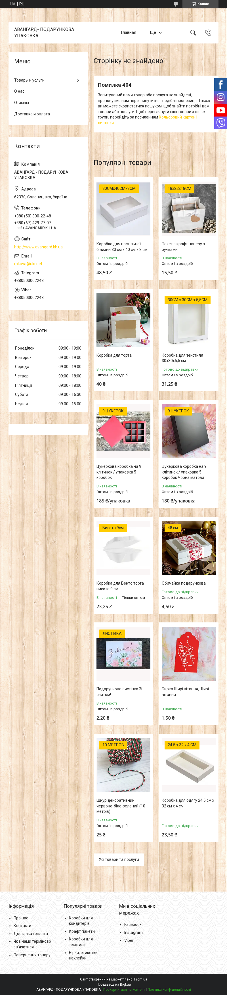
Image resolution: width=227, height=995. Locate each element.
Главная (128, 32)
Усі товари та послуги (119, 859)
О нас (19, 91)
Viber (129, 940)
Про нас (21, 918)
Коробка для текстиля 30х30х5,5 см (182, 358)
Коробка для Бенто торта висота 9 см (120, 586)
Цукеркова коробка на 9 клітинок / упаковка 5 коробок (118, 472)
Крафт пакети (82, 931)
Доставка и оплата (32, 114)
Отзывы (21, 102)
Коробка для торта (114, 355)
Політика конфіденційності (169, 990)
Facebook (133, 924)
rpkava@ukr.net (28, 263)
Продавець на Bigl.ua (113, 984)
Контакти (22, 925)
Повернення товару (32, 955)
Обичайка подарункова (184, 583)
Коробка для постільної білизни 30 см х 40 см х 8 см (121, 247)
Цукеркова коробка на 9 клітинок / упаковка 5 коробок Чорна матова (184, 472)
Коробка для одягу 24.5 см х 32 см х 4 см (188, 803)
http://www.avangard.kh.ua (38, 247)
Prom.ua (140, 979)
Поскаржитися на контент (124, 990)
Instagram (133, 932)
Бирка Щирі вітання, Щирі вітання (185, 692)
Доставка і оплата (31, 933)
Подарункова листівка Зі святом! (119, 692)
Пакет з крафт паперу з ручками (183, 247)
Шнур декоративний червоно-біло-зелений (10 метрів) (120, 806)
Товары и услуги (29, 80)
